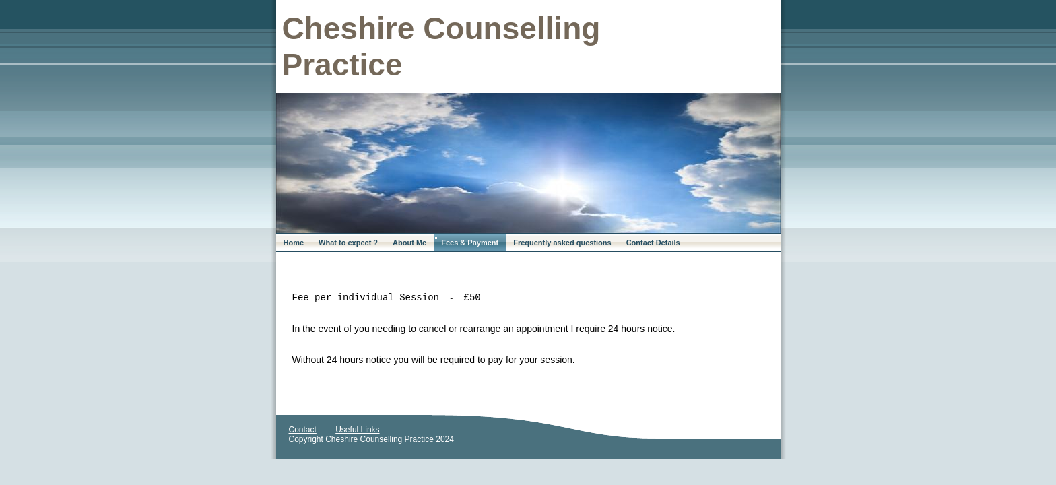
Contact (303, 429)
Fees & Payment (469, 242)
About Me (409, 242)
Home (294, 242)
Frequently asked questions (562, 242)
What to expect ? (348, 242)
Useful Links (357, 429)
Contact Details (653, 242)
